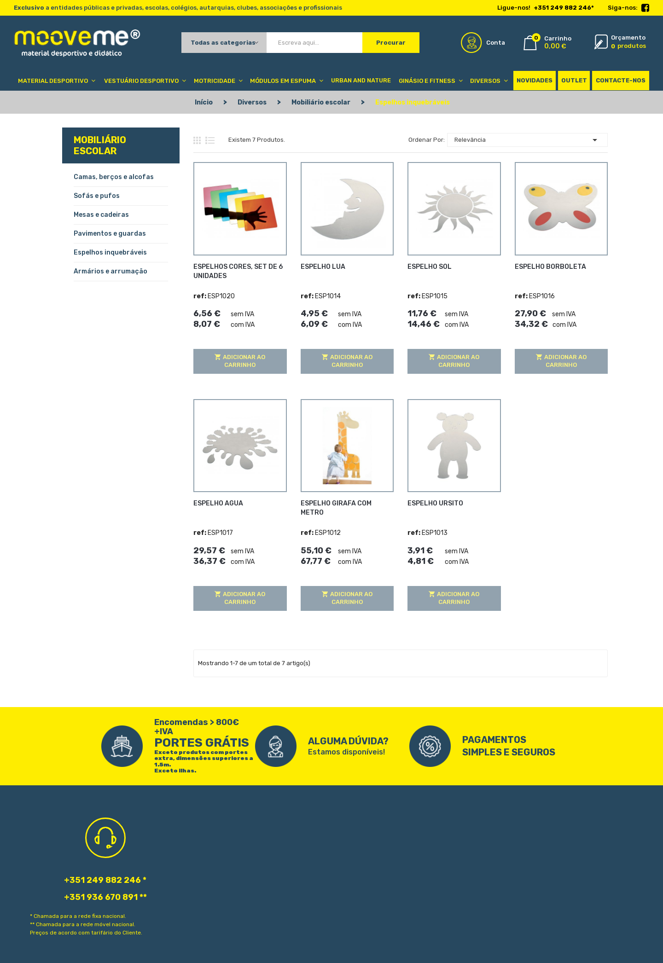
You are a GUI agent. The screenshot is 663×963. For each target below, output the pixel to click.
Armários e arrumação (110, 271)
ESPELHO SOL (429, 266)
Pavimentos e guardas (110, 234)
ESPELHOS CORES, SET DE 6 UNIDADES (238, 270)
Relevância (527, 139)
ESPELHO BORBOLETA (550, 266)
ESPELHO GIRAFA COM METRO (336, 507)
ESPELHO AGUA (218, 503)
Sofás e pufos (97, 196)
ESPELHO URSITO (435, 503)
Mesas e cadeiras (101, 215)
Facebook (645, 8)
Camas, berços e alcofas (114, 177)
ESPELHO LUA (323, 266)
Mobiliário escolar (100, 145)
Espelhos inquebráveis (110, 252)
